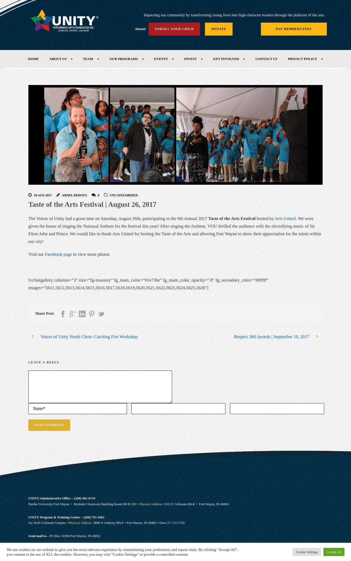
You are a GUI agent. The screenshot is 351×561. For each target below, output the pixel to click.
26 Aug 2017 (43, 195)
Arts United (285, 218)
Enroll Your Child (174, 29)
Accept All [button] (334, 552)
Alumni (140, 29)
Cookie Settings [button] (307, 552)
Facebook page (58, 254)
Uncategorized (124, 195)
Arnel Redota (74, 195)
